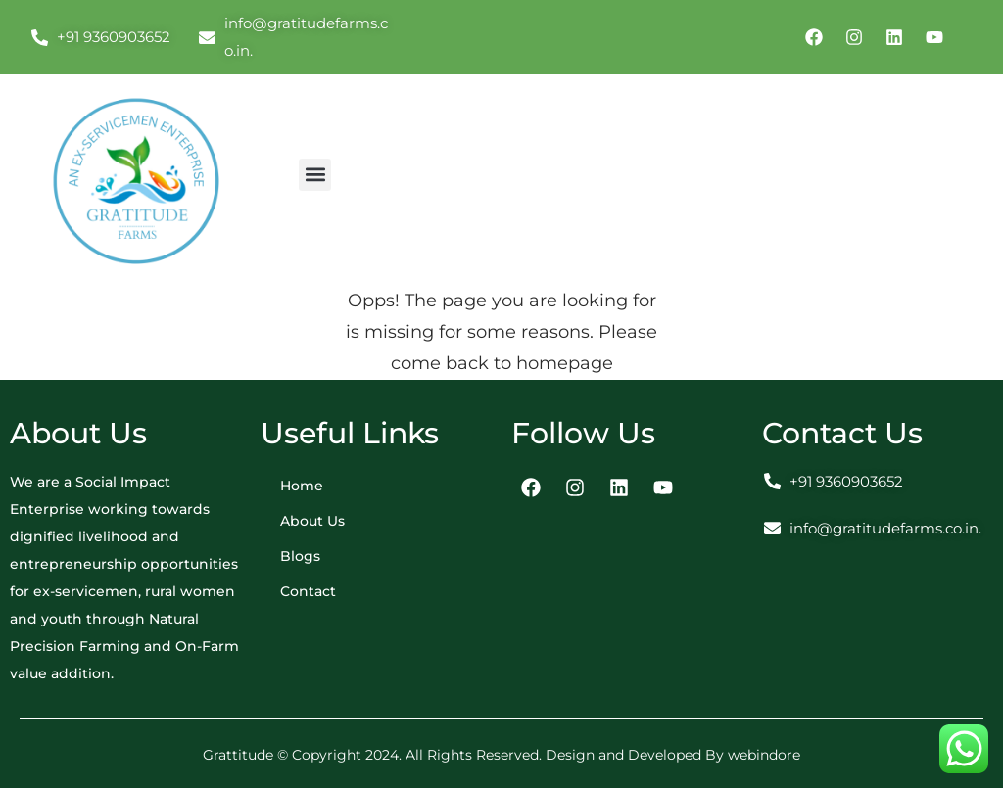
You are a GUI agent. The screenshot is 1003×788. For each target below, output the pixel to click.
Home (301, 485)
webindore (764, 755)
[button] (315, 175)
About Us (312, 521)
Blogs (300, 556)
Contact (308, 591)
